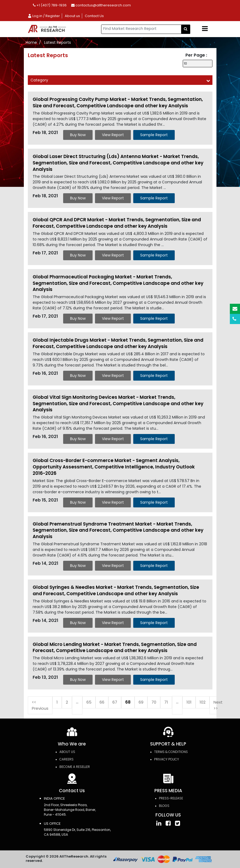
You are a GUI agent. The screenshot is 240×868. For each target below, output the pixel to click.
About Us (67, 751)
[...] (141, 29)
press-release (171, 798)
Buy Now (78, 134)
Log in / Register (44, 15)
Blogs (164, 805)
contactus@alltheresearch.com (101, 5)
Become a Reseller (74, 766)
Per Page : (196, 55)
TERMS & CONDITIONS (171, 751)
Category (39, 80)
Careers (66, 759)
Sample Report (154, 134)
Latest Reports (57, 42)
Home (31, 42)
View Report (113, 134)
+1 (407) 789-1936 (50, 5)
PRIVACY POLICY (166, 759)
